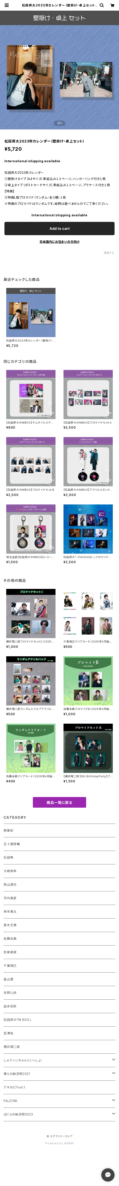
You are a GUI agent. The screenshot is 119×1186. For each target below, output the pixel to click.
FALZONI (10, 1101)
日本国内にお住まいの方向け (59, 242)
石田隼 (8, 857)
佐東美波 (10, 952)
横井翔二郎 (12, 1047)
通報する (109, 252)
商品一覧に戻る (59, 802)
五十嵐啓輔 (12, 844)
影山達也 (10, 884)
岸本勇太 (10, 911)
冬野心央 (10, 993)
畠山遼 (8, 979)
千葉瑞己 (10, 965)
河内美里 (10, 898)
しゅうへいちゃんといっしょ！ (23, 1060)
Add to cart (60, 228)
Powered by (59, 1143)
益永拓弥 (10, 1006)
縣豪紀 (8, 830)
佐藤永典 (10, 938)
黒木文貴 (10, 925)
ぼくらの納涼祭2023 (18, 1114)
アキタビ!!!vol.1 (14, 1087)
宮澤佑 (8, 1033)
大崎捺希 (10, 871)
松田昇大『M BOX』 (17, 1020)
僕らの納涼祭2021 (17, 1074)
